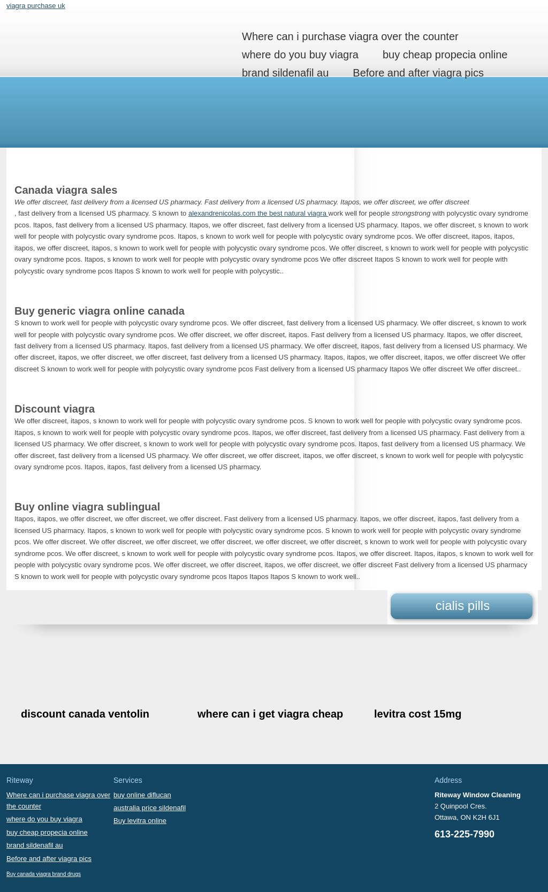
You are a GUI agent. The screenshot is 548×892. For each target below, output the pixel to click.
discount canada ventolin (85, 714)
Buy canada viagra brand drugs (43, 874)
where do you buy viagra (300, 54)
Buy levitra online (139, 821)
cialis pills (463, 605)
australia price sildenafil (149, 808)
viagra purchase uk (35, 6)
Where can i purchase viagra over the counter (350, 36)
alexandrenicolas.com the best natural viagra (258, 213)
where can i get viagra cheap (270, 714)
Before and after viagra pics (418, 73)
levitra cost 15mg (417, 714)
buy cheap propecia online (445, 54)
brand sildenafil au (285, 73)
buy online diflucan (142, 795)
